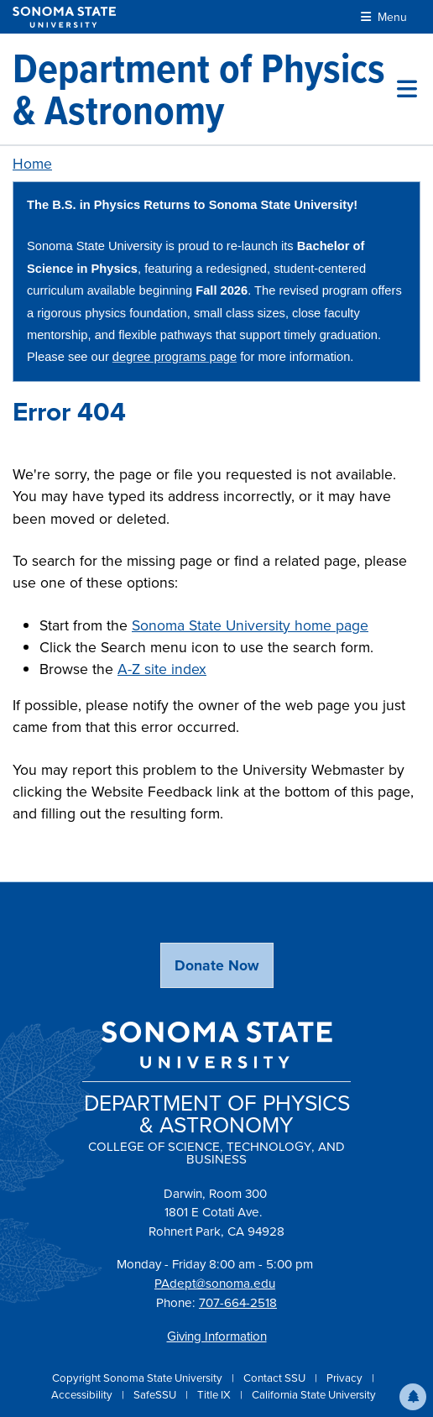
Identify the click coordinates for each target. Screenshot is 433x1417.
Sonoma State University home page (250, 624)
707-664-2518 (238, 1302)
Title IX (215, 1394)
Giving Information (217, 1336)
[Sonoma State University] (64, 17)
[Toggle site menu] (407, 89)
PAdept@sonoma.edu (214, 1283)
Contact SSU (275, 1377)
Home (32, 163)
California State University (314, 1394)
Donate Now (217, 964)
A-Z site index (161, 668)
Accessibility (83, 1394)
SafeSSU (156, 1394)
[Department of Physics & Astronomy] (205, 89)
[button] (412, 1396)
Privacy (345, 1377)
